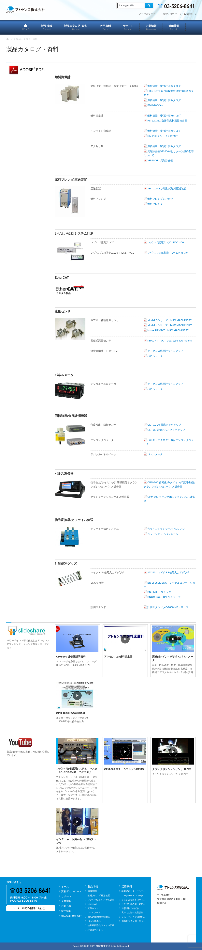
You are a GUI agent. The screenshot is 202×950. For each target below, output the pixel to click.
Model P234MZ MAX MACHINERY (168, 330)
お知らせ (66, 906)
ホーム (65, 886)
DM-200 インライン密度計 (162, 136)
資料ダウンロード (71, 891)
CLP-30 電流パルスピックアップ (166, 429)
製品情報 (46, 27)
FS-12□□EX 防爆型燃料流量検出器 (168, 120)
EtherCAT (92, 904)
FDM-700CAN (155, 105)
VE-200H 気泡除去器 (160, 160)
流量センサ (93, 908)
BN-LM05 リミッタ (159, 592)
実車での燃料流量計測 (132, 912)
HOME (25, 27)
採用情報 (174, 27)
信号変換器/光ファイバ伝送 (101, 925)
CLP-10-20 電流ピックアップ (164, 424)
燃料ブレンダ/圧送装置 (99, 895)
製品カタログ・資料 (76, 27)
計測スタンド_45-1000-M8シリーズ (167, 607)
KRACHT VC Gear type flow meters (169, 340)
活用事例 (105, 27)
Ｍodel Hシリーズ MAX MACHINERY (169, 325)
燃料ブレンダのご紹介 (160, 198)
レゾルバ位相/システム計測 (101, 899)
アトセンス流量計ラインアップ (165, 350)
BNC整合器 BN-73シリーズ (163, 596)
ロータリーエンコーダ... (133, 895)
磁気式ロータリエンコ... (133, 891)
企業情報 (151, 27)
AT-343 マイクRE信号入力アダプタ (168, 572)
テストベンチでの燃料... (133, 917)
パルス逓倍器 (94, 921)
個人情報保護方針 (71, 915)
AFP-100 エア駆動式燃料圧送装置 (166, 188)
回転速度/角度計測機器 (99, 917)
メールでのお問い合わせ (31, 908)
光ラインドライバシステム (162, 533)
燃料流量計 (93, 891)
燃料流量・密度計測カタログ (164, 86)
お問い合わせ (170, 13)
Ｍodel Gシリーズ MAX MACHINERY (169, 320)
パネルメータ (155, 356)
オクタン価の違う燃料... (133, 904)
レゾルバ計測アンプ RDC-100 (165, 242)
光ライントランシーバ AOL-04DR (166, 528)
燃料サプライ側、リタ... (133, 921)
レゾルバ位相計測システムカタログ (167, 252)
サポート (128, 27)
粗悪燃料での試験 (130, 908)
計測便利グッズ (95, 929)
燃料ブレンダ (155, 203)
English (188, 13)
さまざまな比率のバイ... (133, 899)
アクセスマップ (147, 13)
